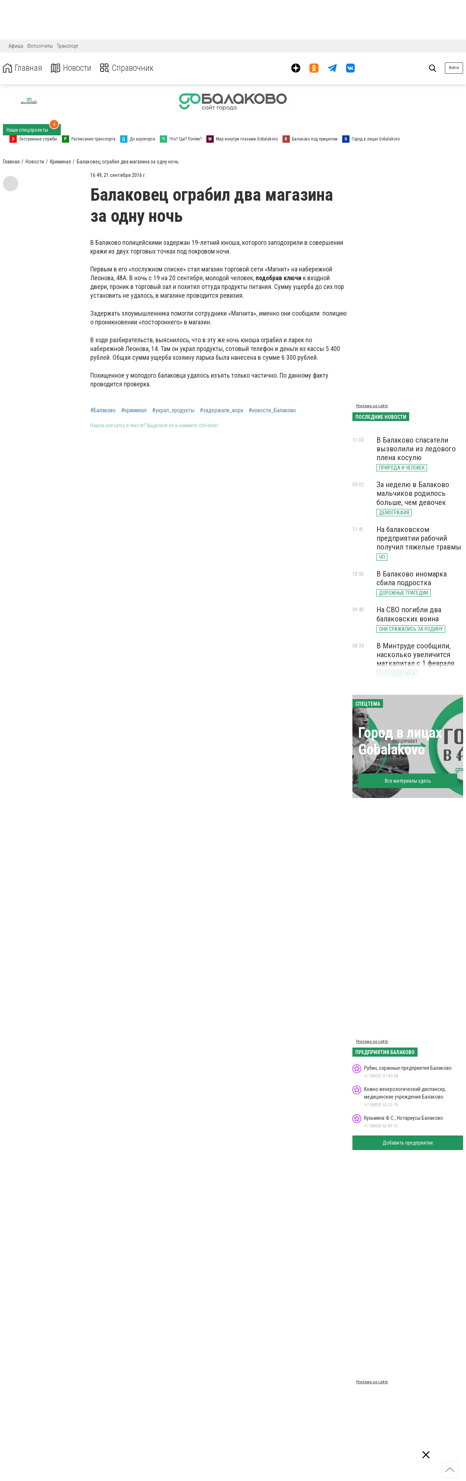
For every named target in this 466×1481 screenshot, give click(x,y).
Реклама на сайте (372, 406)
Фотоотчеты (40, 46)
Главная (23, 68)
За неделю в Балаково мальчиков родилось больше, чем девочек (412, 493)
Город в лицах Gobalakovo (400, 741)
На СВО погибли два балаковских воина (408, 614)
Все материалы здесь (408, 781)
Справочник (129, 68)
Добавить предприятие (408, 1143)
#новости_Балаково (272, 410)
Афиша (15, 46)
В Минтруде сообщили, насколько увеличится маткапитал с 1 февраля (415, 654)
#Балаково (103, 410)
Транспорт (67, 46)
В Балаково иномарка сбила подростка (411, 578)
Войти (454, 67)
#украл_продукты (173, 410)
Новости (72, 68)
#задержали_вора (221, 410)
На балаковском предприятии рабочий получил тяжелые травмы (418, 538)
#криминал (134, 410)
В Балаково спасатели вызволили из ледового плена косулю (416, 449)
